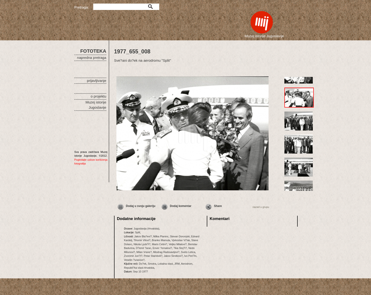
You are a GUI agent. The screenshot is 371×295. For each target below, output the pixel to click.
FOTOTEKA (93, 51)
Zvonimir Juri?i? (133, 255)
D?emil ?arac (143, 248)
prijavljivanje (96, 81)
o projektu (98, 96)
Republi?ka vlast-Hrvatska (139, 267)
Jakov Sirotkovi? (173, 255)
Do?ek (142, 263)
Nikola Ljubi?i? (141, 244)
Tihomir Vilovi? (141, 240)
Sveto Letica (188, 252)
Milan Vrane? (144, 252)
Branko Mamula (161, 240)
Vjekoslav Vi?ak (181, 240)
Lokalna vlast (165, 263)
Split (137, 232)
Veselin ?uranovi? (134, 259)
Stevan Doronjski (180, 236)
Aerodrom (186, 263)
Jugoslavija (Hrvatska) (146, 228)
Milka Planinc (161, 236)
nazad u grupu (260, 207)
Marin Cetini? (159, 244)
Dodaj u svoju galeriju (140, 206)
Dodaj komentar (180, 206)
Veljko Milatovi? (178, 244)
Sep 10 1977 (140, 271)
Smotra (152, 263)
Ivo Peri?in (190, 255)
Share (218, 206)
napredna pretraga (91, 58)
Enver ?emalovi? (162, 248)
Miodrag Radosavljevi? (166, 252)
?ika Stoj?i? (180, 248)
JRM (177, 263)
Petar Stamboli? (153, 255)
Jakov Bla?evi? (143, 236)
